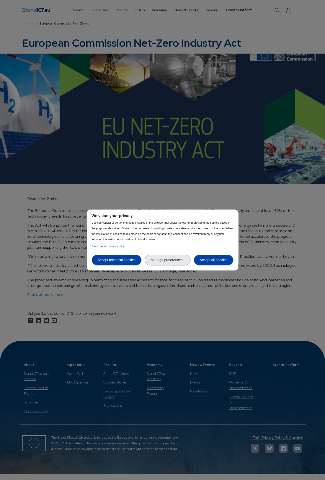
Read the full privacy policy (108, 246)
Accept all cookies (213, 260)
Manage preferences (168, 260)
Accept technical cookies (117, 260)
